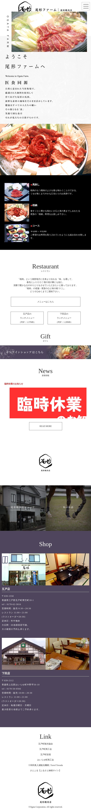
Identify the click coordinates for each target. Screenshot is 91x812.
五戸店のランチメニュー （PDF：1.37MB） (27, 318)
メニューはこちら (45, 302)
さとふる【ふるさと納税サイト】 (45, 770)
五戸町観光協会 (45, 744)
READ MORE (46, 426)
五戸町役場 (45, 754)
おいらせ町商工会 (45, 760)
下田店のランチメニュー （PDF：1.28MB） (64, 318)
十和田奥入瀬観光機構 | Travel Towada (45, 765)
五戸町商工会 (45, 749)
